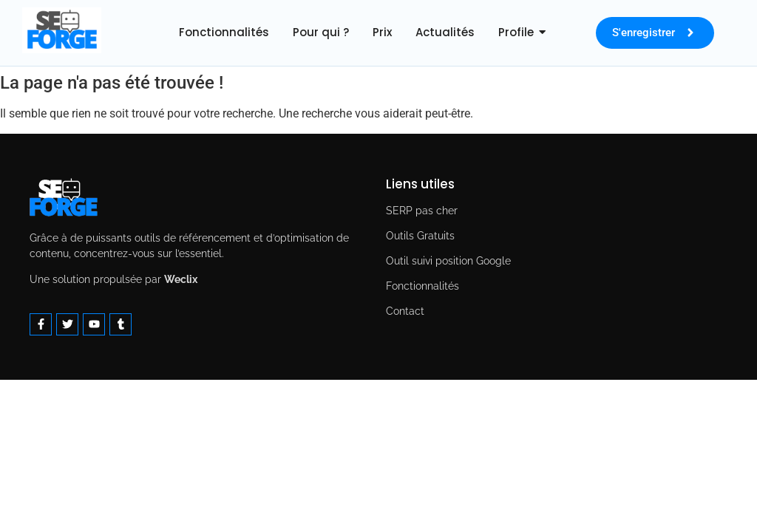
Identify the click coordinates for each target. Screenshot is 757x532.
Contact (405, 311)
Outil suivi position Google (448, 261)
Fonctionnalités (224, 32)
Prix (382, 32)
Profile (516, 32)
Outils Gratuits (420, 236)
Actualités (445, 32)
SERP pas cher (422, 210)
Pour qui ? (321, 32)
